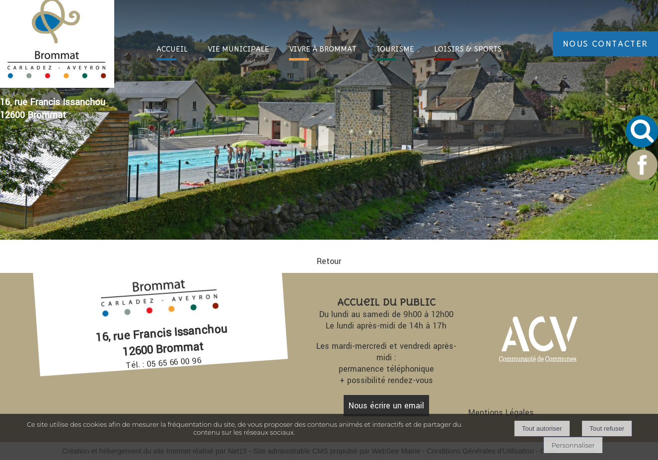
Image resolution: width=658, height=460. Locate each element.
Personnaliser (572, 445)
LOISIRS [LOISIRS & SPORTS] (468, 49)
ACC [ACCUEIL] (172, 49)
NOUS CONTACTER (605, 44)
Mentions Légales (501, 412)
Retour (329, 261)
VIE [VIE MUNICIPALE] (238, 49)
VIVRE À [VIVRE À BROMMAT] (322, 49)
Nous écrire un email (386, 405)
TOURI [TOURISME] (395, 49)
